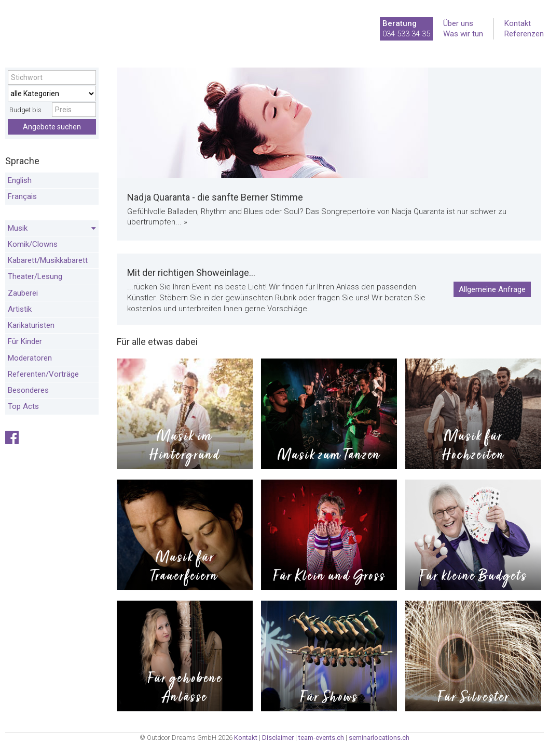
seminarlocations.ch (379, 737)
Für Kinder (25, 341)
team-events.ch (321, 737)
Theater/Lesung (35, 276)
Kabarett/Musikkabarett (48, 260)
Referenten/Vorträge (43, 374)
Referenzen (524, 33)
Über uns (458, 23)
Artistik (20, 309)
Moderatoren (30, 358)
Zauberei (23, 293)
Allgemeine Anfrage (492, 289)
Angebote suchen (52, 127)
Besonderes (28, 390)
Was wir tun (463, 33)
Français (22, 196)
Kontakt (517, 23)
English (20, 180)
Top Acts (23, 406)
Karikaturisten (31, 325)
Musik (52, 228)
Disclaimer (278, 737)
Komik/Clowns (33, 244)
